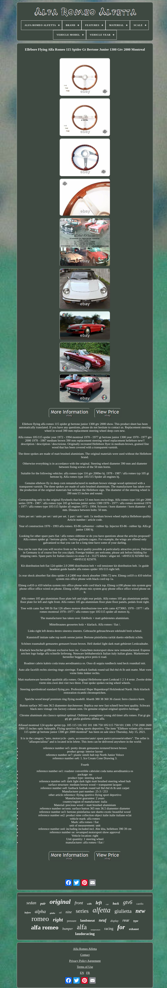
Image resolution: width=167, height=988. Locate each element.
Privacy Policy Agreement (85, 960)
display (114, 920)
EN (82, 972)
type (135, 920)
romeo (40, 918)
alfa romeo (44, 927)
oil (60, 912)
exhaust (134, 929)
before (28, 912)
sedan (31, 902)
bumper (67, 929)
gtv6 (127, 902)
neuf (103, 920)
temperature (95, 930)
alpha (40, 911)
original (60, 901)
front (79, 902)
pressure (71, 920)
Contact (85, 954)
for (121, 927)
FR (88, 972)
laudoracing (85, 934)
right (58, 919)
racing (108, 929)
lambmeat (87, 920)
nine (69, 912)
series (82, 911)
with (89, 903)
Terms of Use (85, 966)
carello (139, 903)
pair (43, 903)
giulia (52, 913)
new (140, 911)
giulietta (123, 911)
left (99, 902)
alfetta (101, 910)
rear (126, 920)
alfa (82, 927)
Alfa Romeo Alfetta (85, 948)
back (116, 903)
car (107, 904)
